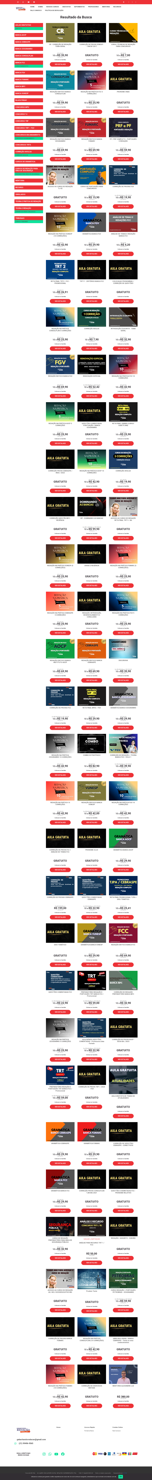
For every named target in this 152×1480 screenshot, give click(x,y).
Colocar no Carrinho (60, 59)
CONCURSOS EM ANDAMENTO (27, 135)
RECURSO (19, 187)
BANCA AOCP (20, 35)
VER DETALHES (60, 64)
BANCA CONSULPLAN (24, 56)
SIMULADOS (20, 194)
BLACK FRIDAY (21, 100)
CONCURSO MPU (22, 107)
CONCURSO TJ (21, 114)
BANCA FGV (20, 73)
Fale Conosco (36, 10)
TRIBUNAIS (19, 218)
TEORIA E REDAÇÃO (23, 208)
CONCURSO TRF (21, 121)
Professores (93, 7)
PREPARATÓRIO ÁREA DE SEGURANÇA (27, 174)
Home (32, 7)
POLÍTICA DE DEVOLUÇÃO (54, 10)
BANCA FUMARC (22, 80)
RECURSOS (117, 7)
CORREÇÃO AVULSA (23, 152)
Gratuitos (66, 7)
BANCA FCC (20, 63)
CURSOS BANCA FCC (21, 66)
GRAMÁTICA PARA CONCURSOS (25, 211)
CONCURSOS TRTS (23, 145)
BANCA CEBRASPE (22, 42)
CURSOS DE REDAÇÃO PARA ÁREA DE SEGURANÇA (26, 170)
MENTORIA (106, 7)
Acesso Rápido (89, 1427)
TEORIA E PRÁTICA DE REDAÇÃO (28, 201)
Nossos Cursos (52, 7)
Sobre (40, 7)
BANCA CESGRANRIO (23, 49)
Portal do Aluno (89, 1431)
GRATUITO (18, 28)
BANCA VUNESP (21, 93)
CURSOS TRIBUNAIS (21, 221)
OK (121, 1477)
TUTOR (125, 1473)
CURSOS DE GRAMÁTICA (25, 162)
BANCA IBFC (20, 86)
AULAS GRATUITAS (23, 25)
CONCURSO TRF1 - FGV (24, 128)
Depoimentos (79, 7)
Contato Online (117, 1427)
